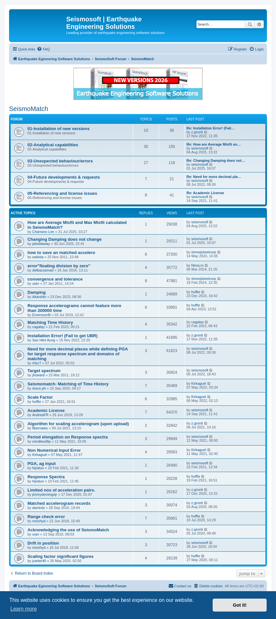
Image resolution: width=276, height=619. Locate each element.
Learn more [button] (23, 609)
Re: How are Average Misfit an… (213, 144)
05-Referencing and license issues (62, 193)
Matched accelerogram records (58, 503)
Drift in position (43, 543)
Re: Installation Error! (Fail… (210, 128)
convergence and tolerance (55, 279)
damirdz (38, 508)
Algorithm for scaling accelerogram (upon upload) (78, 423)
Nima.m (197, 265)
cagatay (38, 327)
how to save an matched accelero (61, 252)
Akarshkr (39, 297)
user (35, 283)
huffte (195, 292)
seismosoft (199, 148)
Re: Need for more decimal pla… (213, 177)
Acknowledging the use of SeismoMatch (68, 529)
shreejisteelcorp (203, 252)
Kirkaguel (198, 383)
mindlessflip (41, 441)
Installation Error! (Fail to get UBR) (62, 335)
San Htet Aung (43, 340)
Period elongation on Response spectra (67, 437)
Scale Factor (40, 397)
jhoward (38, 375)
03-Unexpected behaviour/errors (60, 161)
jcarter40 (39, 561)
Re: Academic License (205, 193)
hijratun (38, 468)
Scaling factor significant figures (60, 556)
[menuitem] (43, 49)
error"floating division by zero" (58, 265)
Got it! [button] (240, 605)
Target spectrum (43, 370)
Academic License (46, 410)
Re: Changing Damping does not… (215, 160)
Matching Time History (50, 322)
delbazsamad (42, 270)
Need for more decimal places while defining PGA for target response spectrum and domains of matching (77, 354)
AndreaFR (40, 415)
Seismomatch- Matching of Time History (68, 383)
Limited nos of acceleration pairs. (61, 490)
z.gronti (197, 132)
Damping (36, 292)
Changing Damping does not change (64, 239)
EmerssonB (41, 315)
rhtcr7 (36, 363)
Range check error (46, 516)
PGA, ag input (41, 463)
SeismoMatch (28, 108)
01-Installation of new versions (58, 128)
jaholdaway (41, 244)
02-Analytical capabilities (52, 144)
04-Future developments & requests (63, 177)
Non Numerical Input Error (54, 450)
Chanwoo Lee (43, 232)
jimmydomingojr (44, 494)
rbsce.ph (39, 388)
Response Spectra (46, 476)
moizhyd (39, 521)
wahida (38, 257)
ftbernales (40, 428)
